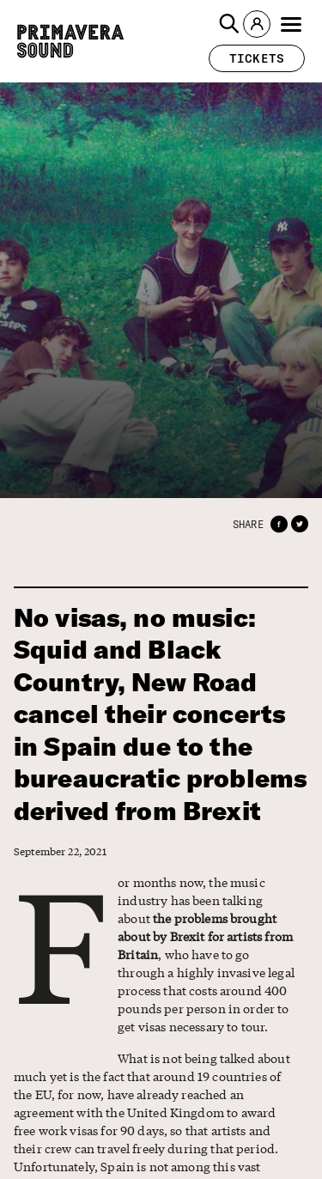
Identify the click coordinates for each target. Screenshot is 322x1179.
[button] (229, 24)
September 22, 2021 (60, 851)
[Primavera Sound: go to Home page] (70, 41)
